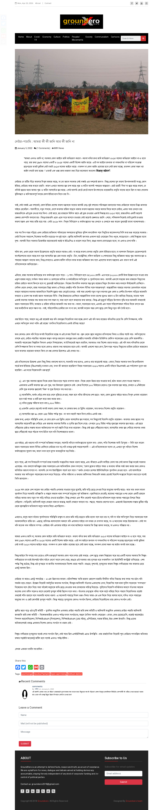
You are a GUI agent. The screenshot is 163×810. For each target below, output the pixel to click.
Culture (57, 37)
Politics (66, 37)
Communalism (102, 37)
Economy (47, 37)
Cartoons (115, 37)
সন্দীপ (37, 689)
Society (88, 37)
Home (21, 37)
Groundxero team (134, 801)
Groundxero (43, 801)
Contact (48, 3)
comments (37, 686)
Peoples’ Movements (77, 38)
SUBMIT (25, 743)
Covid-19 (37, 38)
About (38, 3)
